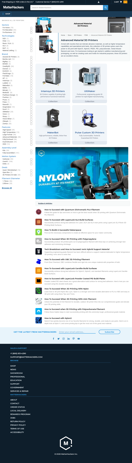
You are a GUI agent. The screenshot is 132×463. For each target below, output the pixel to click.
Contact (14, 403)
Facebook (53, 338)
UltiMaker (8, 112)
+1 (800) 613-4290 (57, 2)
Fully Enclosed (10, 139)
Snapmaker (9, 107)
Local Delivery (18, 411)
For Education (9, 30)
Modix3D (7, 92)
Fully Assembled (11, 153)
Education (16, 380)
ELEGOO (7, 71)
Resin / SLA (8, 43)
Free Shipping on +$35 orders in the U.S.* (18, 2)
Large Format (9, 134)
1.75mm (7, 181)
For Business (9, 32)
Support (14, 384)
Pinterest (73, 338)
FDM (86, 35)
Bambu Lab (9, 59)
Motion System (9, 156)
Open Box (7, 172)
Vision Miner (8, 119)
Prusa (6, 100)
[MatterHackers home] (66, 443)
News (13, 369)
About (13, 400)
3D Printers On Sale (11, 175)
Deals (4, 167)
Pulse (6, 102)
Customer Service (43, 2)
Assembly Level (9, 148)
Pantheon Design (10, 95)
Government (17, 387)
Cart (120, 2)
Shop (13, 366)
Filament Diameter (11, 178)
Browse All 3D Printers (13, 20)
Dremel (7, 69)
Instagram (63, 338)
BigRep (7, 61)
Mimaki (7, 90)
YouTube (78, 338)
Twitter (58, 338)
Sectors (5, 25)
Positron (7, 97)
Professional (17, 377)
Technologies (8, 36)
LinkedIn (68, 338)
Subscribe (109, 332)
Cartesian (8, 159)
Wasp (6, 116)
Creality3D (8, 66)
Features (6, 127)
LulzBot (7, 83)
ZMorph (7, 121)
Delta (6, 164)
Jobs (12, 418)
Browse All (7, 188)
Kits (6, 150)
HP (5, 78)
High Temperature (11, 132)
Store (69, 35)
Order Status (17, 407)
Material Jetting (10, 50)
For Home (8, 27)
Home (63, 35)
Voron (6, 114)
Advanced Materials (12, 137)
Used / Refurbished (11, 170)
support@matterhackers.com (26, 357)
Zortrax (7, 124)
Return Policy (17, 421)
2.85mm (7, 183)
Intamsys (7, 80)
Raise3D (7, 104)
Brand (5, 54)
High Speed (9, 130)
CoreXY (8, 161)
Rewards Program (20, 414)
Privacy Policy (18, 425)
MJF (6, 48)
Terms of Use (17, 429)
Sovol (6, 109)
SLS (5, 46)
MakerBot (8, 85)
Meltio (6, 88)
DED (6, 38)
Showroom (16, 373)
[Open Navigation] (6, 14)
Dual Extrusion (10, 142)
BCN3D (7, 64)
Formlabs (8, 76)
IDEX (6, 144)
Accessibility (17, 432)
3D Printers (78, 35)
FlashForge (8, 73)
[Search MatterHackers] (105, 7)
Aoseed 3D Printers (11, 57)
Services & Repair (19, 391)
